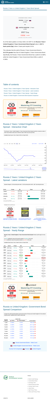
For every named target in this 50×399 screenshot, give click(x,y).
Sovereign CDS (32, 382)
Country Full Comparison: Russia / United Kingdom (25, 349)
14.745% (12, 331)
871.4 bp (32, 337)
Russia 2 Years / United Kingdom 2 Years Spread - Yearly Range (20, 93)
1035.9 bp (32, 326)
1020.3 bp (32, 331)
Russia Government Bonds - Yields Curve (26, 342)
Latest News (31, 388)
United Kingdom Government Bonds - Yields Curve (26, 345)
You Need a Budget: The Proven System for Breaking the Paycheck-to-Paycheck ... (39, 219)
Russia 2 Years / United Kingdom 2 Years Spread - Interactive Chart (21, 88)
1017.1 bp (32, 324)
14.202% (12, 337)
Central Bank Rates (32, 380)
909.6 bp (32, 335)
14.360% (12, 324)
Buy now (25, 114)
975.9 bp (32, 333)
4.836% (21, 333)
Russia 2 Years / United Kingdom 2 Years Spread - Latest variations (21, 91)
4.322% (21, 329)
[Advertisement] (25, 13)
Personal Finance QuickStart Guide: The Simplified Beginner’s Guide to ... (25, 219)
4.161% (21, 322)
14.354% (12, 335)
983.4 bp (32, 322)
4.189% (21, 324)
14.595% (12, 333)
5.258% (21, 335)
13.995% (12, 322)
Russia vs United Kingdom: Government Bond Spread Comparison (21, 95)
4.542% (21, 331)
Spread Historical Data (33, 384)
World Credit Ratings (33, 379)
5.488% (21, 337)
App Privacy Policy (32, 390)
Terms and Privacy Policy (34, 391)
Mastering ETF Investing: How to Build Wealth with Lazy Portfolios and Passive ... (10, 219)
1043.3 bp (32, 329)
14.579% (12, 326)
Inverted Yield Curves (33, 386)
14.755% (12, 329)
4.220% (21, 326)
